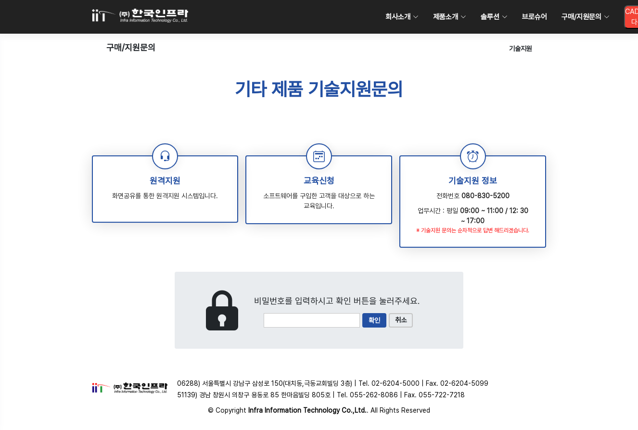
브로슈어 (534, 17)
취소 (401, 320)
